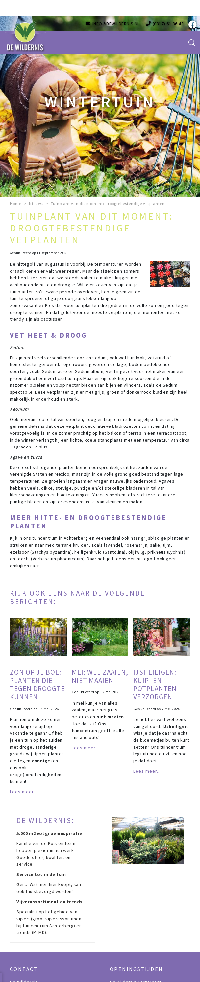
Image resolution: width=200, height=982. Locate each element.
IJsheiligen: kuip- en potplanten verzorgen (155, 685)
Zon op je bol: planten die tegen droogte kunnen (37, 685)
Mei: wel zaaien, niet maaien (100, 676)
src (191, 42)
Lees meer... (24, 792)
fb (191, 25)
